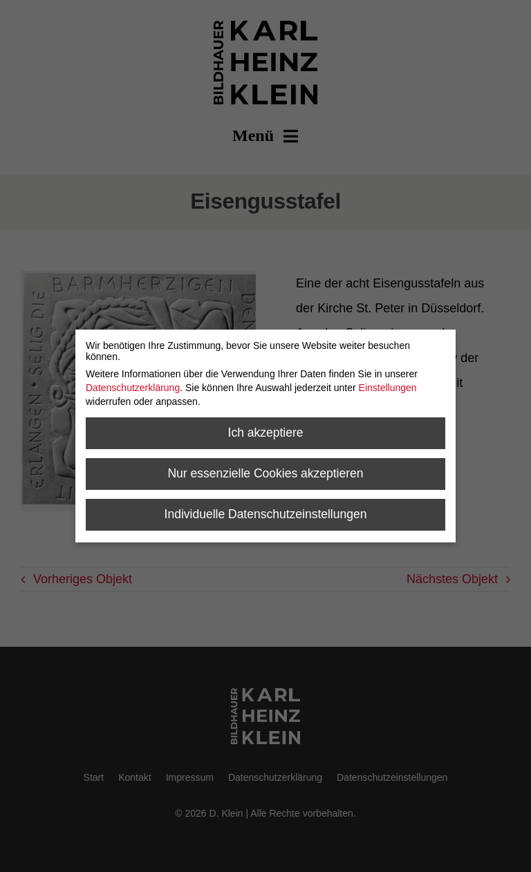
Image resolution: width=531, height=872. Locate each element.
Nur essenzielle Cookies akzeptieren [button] (265, 473)
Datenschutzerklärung (133, 387)
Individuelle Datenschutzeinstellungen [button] (266, 514)
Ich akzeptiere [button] (266, 432)
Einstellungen (388, 387)
